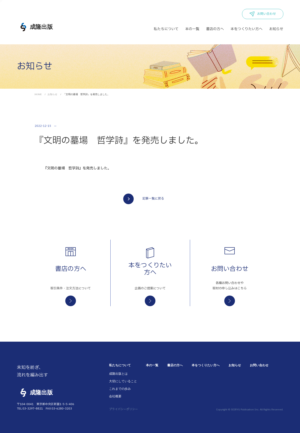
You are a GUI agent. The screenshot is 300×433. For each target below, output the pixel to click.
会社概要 (115, 396)
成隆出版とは (118, 373)
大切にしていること (123, 381)
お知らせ (52, 94)
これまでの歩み (120, 388)
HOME (38, 94)
